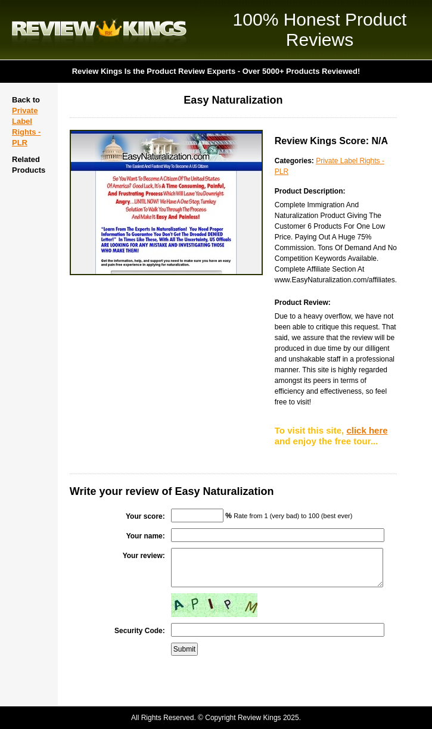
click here (366, 430)
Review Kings (99, 30)
